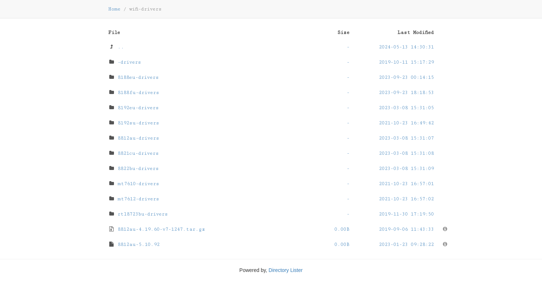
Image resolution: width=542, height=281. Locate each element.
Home (114, 9)
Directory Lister (285, 270)
